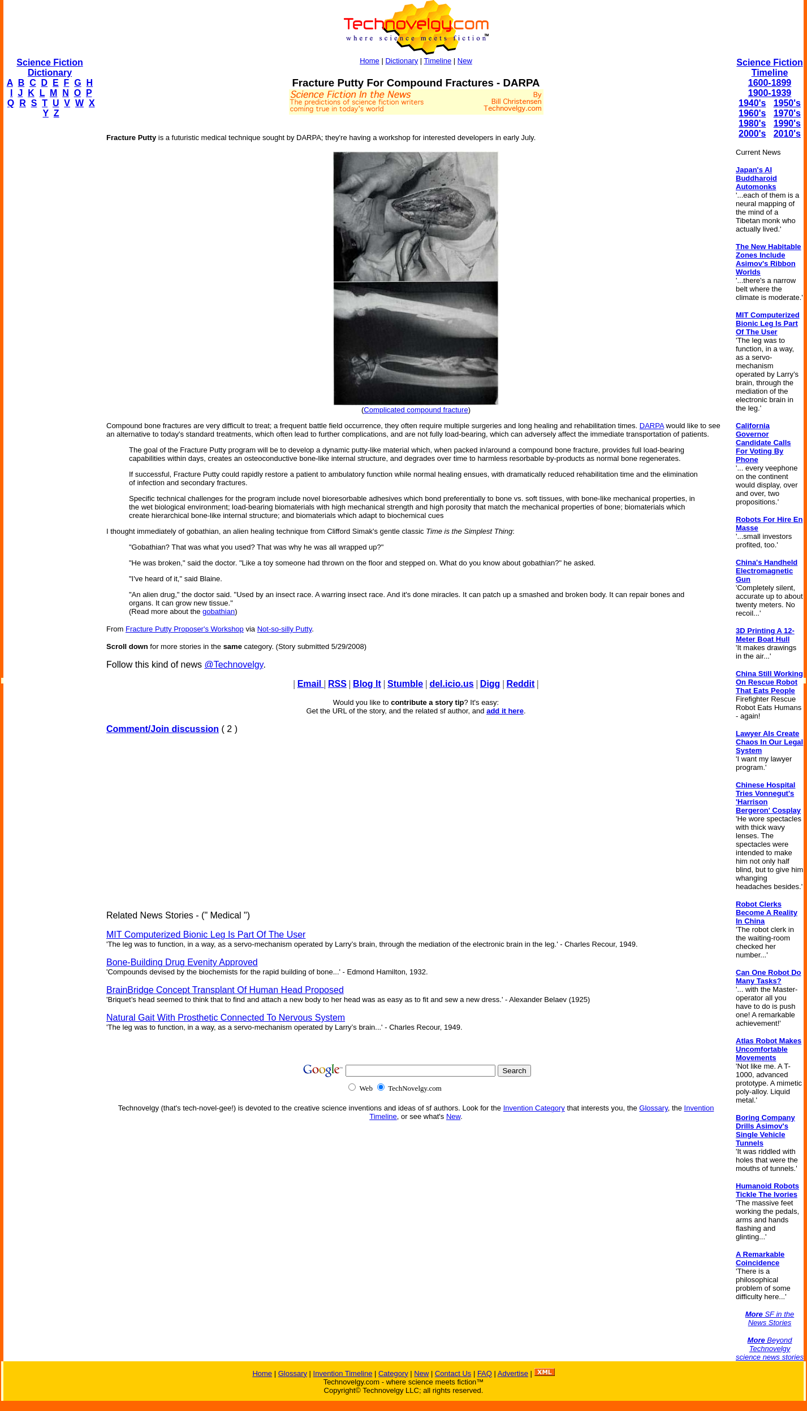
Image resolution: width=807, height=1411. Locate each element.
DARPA (652, 425)
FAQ (484, 1373)
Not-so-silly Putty (284, 629)
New (465, 60)
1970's (787, 113)
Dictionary (401, 60)
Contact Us (453, 1373)
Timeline (438, 60)
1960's (752, 113)
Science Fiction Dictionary (49, 67)
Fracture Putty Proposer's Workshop (185, 629)
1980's (752, 123)
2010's (787, 133)
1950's (787, 103)
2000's (752, 133)
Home (369, 60)
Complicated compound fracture (416, 410)
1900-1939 (770, 93)
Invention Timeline (343, 1373)
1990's (787, 123)
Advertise (513, 1373)
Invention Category (534, 1108)
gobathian (218, 611)
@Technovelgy (233, 664)
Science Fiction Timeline (769, 67)
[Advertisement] (48, 297)
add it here (505, 711)
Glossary (653, 1108)
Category (393, 1373)
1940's (752, 103)
